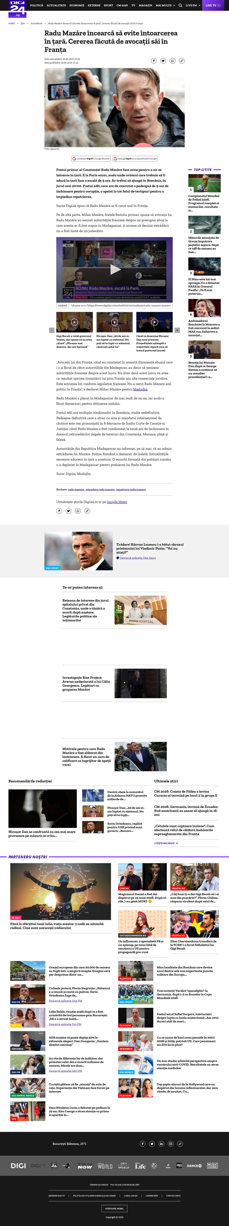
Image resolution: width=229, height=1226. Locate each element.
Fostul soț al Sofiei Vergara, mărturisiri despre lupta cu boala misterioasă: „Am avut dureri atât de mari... (188, 1017)
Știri (23, 23)
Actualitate (56, 5)
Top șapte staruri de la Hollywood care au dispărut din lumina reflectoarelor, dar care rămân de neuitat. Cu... (187, 1087)
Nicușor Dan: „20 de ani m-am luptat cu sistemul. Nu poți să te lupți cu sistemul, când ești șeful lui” (113, 341)
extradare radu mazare (100, 489)
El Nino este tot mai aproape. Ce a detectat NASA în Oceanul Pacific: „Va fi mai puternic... (203, 286)
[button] (115, 269)
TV (133, 5)
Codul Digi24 (130, 1195)
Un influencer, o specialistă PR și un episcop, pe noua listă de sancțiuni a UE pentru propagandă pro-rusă (140, 946)
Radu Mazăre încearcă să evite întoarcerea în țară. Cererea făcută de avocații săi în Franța (95, 23)
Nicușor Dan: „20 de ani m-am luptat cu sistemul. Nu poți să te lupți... (126, 811)
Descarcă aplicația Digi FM (65, 1000)
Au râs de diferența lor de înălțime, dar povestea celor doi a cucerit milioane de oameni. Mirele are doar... (76, 1062)
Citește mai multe (164, 843)
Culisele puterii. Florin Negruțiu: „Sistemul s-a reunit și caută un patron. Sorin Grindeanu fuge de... (79, 991)
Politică (36, 5)
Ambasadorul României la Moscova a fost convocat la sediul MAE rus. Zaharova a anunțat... (204, 328)
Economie (76, 5)
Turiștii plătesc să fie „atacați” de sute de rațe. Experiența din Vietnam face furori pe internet (79, 1087)
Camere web (152, 1195)
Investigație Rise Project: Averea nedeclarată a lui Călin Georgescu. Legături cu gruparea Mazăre (86, 683)
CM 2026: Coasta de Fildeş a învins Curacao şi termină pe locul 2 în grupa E (185, 793)
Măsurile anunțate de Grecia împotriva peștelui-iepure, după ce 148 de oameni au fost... (203, 245)
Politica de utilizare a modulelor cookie (94, 1195)
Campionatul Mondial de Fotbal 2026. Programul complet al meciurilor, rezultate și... (203, 203)
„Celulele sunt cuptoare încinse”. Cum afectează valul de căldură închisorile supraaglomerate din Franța (184, 830)
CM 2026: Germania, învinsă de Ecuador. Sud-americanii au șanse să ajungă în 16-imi (186, 811)
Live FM (191, 5)
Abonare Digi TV (57, 1195)
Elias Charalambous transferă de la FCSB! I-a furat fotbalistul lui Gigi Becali (193, 944)
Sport (108, 5)
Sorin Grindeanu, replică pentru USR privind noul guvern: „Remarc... (124, 827)
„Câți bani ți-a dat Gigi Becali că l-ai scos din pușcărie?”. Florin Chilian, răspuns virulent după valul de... (194, 897)
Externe (94, 5)
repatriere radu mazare (131, 489)
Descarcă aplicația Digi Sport (138, 557)
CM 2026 (122, 5)
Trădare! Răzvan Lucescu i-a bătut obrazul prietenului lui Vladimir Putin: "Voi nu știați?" (150, 548)
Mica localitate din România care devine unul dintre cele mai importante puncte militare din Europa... (185, 970)
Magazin (145, 5)
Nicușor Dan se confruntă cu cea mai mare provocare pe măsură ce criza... (42, 834)
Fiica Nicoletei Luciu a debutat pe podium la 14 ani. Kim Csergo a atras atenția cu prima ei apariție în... (79, 1111)
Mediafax (140, 389)
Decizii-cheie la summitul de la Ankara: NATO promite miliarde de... (127, 795)
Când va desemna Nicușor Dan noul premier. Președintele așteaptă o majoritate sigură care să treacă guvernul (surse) (152, 343)
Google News (117, 502)
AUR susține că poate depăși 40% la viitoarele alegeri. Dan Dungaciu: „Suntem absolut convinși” (79, 1041)
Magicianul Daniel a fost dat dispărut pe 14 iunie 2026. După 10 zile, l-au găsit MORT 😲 (142, 897)
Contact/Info (173, 1195)
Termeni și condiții (99, 1184)
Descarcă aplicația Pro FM (65, 1024)
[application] (114, 270)
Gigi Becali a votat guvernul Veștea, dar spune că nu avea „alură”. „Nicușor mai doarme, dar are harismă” (74, 341)
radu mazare (76, 489)
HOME (11, 23)
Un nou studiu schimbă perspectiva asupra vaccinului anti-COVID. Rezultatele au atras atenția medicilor (188, 1064)
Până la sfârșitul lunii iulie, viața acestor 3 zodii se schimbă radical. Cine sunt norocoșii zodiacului (57, 926)
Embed (62, 305)
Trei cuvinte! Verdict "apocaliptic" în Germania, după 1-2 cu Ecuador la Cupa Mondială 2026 (184, 994)
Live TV (211, 5)
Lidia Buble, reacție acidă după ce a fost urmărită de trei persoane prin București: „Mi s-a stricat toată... (78, 1015)
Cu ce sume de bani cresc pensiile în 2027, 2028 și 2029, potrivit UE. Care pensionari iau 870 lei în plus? (186, 1041)
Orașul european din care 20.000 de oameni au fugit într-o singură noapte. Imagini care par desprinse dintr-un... (79, 970)
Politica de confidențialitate (124, 1184)
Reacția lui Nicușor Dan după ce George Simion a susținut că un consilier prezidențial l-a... (202, 370)
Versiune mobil (114, 1208)
